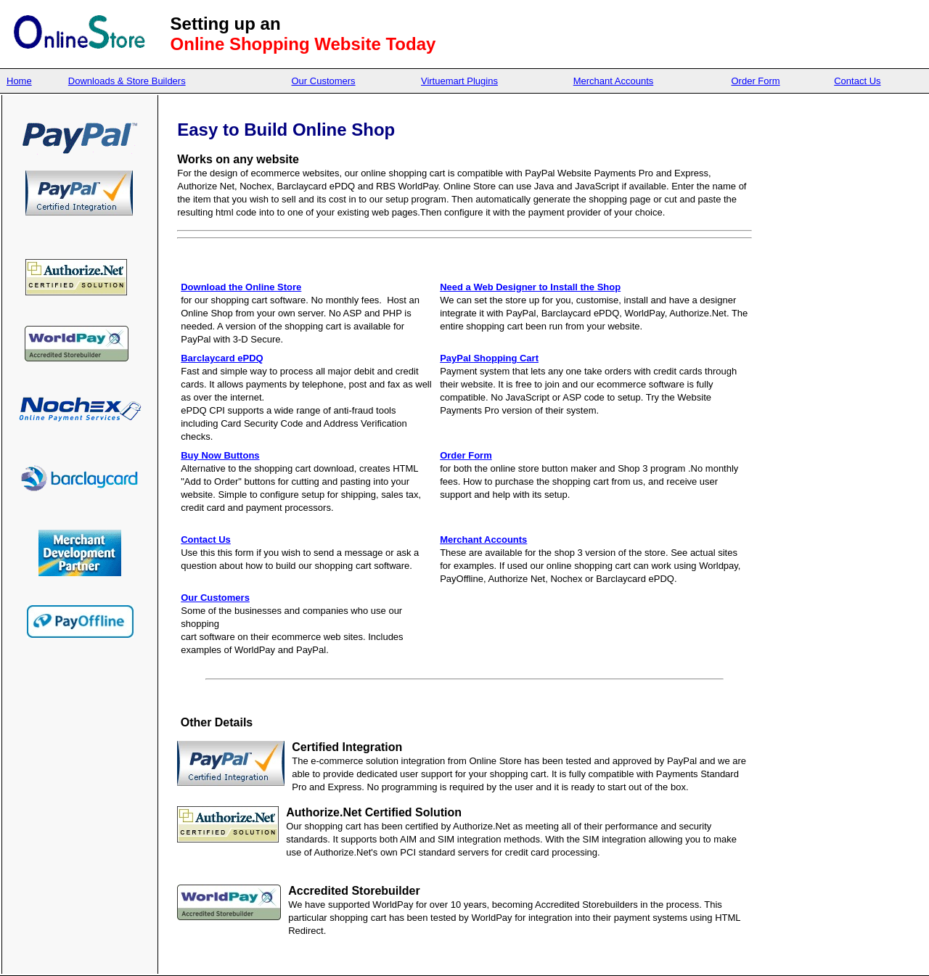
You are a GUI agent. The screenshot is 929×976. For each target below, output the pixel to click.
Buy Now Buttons (220, 455)
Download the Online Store (241, 287)
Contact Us (857, 80)
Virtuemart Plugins (459, 80)
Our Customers (323, 80)
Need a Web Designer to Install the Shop (530, 287)
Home (19, 80)
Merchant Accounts (613, 80)
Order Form (756, 80)
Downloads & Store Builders (127, 80)
